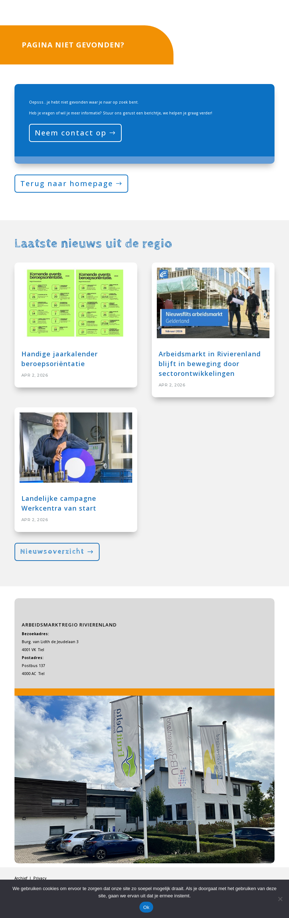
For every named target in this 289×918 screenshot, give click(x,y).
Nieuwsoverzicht (52, 552)
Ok (146, 907)
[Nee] (280, 898)
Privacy (39, 878)
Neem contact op (70, 133)
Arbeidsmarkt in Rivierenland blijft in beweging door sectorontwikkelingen (210, 363)
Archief (21, 878)
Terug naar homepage (66, 183)
